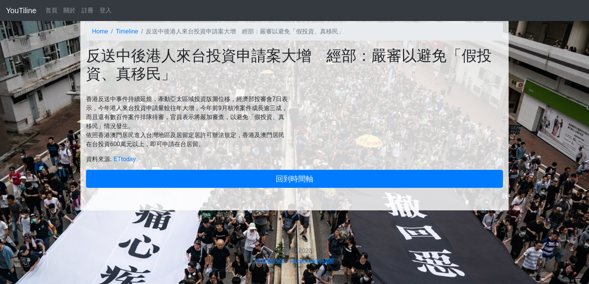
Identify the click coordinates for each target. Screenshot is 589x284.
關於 (69, 10)
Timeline (127, 31)
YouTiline (21, 10)
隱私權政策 (270, 261)
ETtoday (124, 159)
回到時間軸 (294, 179)
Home (100, 31)
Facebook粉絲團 (312, 261)
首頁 (51, 10)
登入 (106, 10)
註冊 (88, 10)
